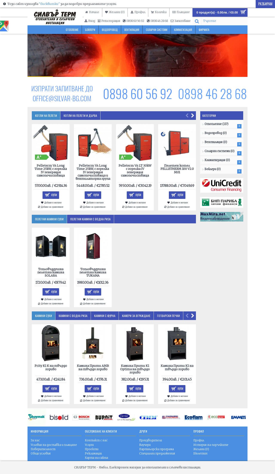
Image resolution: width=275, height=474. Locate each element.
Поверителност (43, 449)
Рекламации (93, 453)
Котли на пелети (46, 115)
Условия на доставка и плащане (54, 445)
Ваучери (145, 445)
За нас (35, 440)
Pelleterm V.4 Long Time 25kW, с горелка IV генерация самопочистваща (51, 170)
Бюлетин (200, 453)
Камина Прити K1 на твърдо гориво (177, 367)
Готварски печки (168, 315)
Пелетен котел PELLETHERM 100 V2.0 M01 (177, 169)
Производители (150, 440)
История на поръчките (210, 445)
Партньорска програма (156, 449)
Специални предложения (157, 453)
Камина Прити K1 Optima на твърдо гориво (135, 369)
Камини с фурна (104, 315)
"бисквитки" (49, 4)
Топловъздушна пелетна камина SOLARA (50, 272)
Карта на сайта (96, 458)
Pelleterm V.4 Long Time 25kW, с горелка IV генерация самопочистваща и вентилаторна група (93, 172)
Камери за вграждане (136, 315)
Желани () (201, 449)
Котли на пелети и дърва (80, 115)
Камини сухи (43, 315)
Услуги (89, 445)
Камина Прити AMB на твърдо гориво (93, 367)
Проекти (91, 449)
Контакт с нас (96, 440)
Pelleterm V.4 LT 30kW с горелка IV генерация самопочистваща (135, 170)
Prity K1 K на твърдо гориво (51, 367)
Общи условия (41, 453)
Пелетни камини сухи (49, 219)
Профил (198, 440)
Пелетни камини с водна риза (90, 219)
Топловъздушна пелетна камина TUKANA (92, 272)
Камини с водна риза (73, 315)
